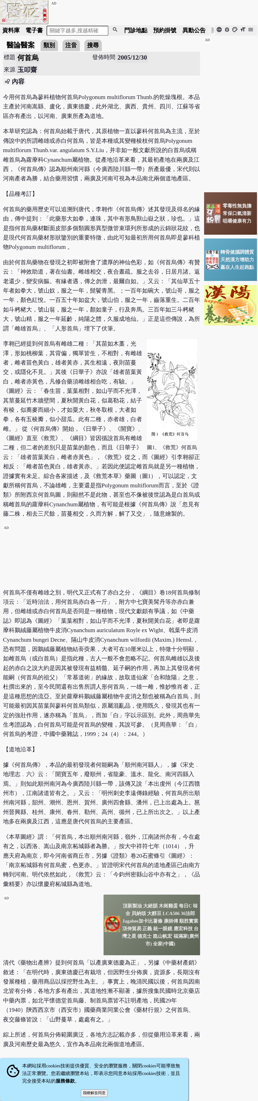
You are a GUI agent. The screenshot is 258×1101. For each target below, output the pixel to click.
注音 (71, 45)
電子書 (34, 30)
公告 (194, 30)
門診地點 (135, 30)
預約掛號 (164, 30)
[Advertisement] (101, 559)
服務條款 (65, 1081)
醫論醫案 (21, 45)
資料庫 (11, 30)
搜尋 (93, 45)
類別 (49, 45)
